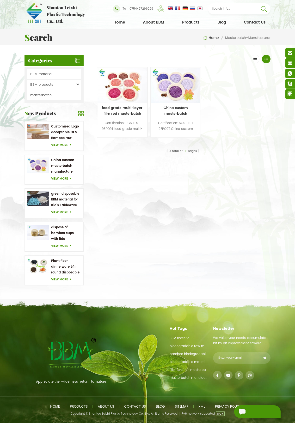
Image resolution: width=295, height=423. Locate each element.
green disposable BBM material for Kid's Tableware (65, 199)
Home (119, 22)
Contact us (135, 406)
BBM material (41, 74)
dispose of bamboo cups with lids (62, 233)
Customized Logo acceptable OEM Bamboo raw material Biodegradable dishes (65, 132)
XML (201, 406)
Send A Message (254, 411)
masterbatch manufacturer (189, 378)
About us (106, 406)
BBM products (41, 84)
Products (191, 22)
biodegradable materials (189, 362)
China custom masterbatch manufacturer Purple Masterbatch (62, 166)
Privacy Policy (228, 406)
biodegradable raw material (189, 346)
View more (62, 145)
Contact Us (255, 22)
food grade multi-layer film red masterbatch (117, 104)
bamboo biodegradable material (189, 354)
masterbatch (41, 95)
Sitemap (181, 406)
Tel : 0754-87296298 (133, 8)
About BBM (153, 22)
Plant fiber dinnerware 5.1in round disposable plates (65, 267)
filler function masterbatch (189, 370)
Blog (221, 22)
